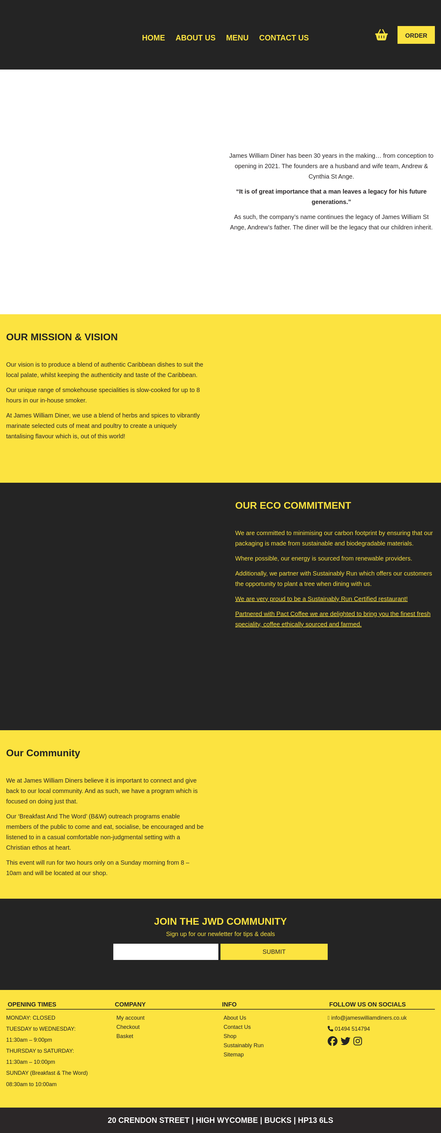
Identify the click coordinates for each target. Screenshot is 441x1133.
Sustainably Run (244, 1045)
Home (153, 37)
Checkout (128, 1027)
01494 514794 (352, 1029)
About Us (195, 37)
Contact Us (284, 37)
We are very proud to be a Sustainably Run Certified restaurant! (321, 598)
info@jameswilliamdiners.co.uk (369, 1018)
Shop (230, 1036)
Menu (237, 37)
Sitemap (234, 1055)
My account (130, 1018)
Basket (124, 1036)
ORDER (416, 35)
